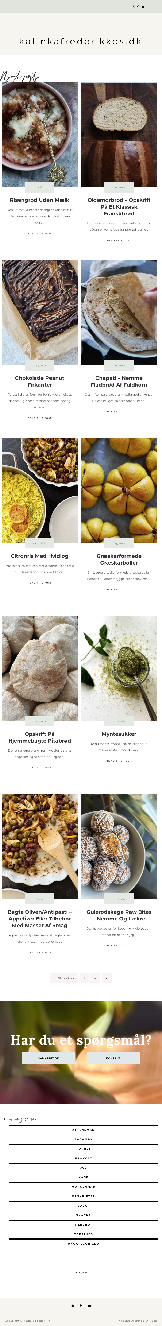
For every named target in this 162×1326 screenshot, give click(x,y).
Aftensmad (83, 1129)
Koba (153, 1320)
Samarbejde (48, 1058)
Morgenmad (84, 1186)
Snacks (83, 1215)
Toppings (83, 1234)
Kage (84, 1177)
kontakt (113, 1058)
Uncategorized (83, 1243)
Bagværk (83, 1139)
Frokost (83, 1158)
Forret (83, 1148)
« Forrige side (64, 978)
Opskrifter (83, 1196)
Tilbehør (83, 1224)
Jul (83, 1167)
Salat (83, 1205)
